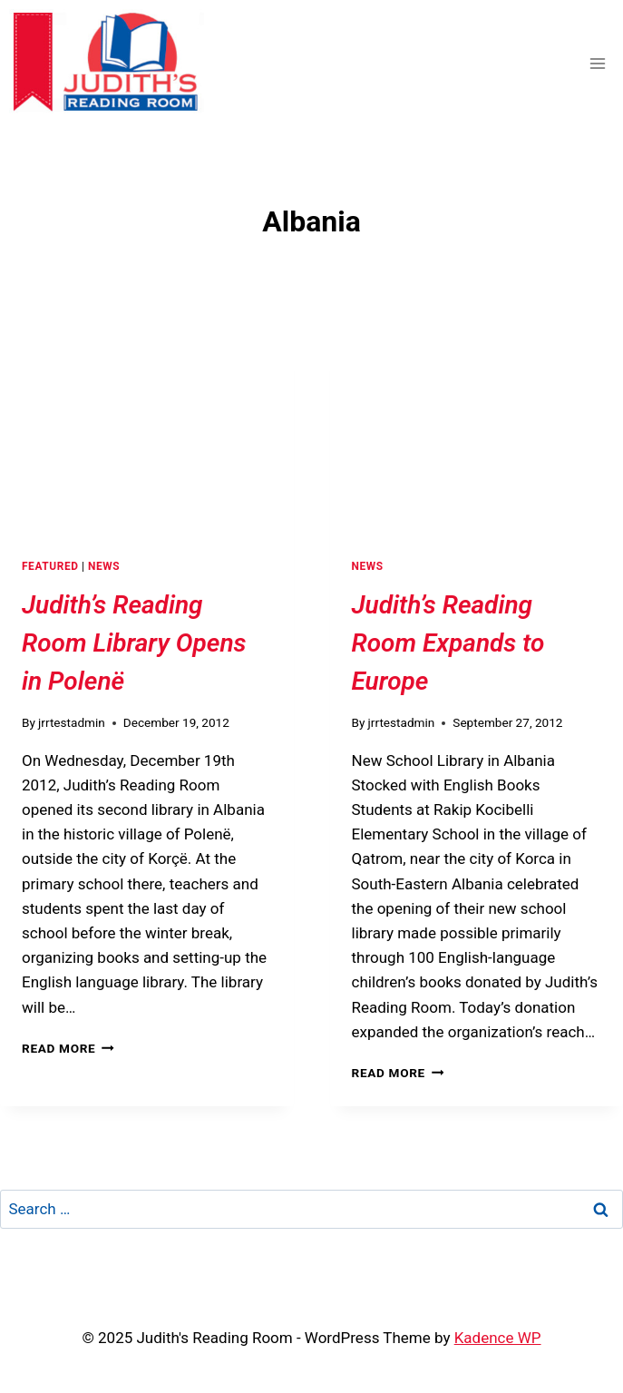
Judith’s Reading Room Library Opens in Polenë (134, 643)
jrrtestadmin (71, 722)
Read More (68, 1048)
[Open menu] (597, 63)
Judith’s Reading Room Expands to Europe (448, 643)
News (104, 566)
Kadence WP (497, 1338)
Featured (50, 566)
